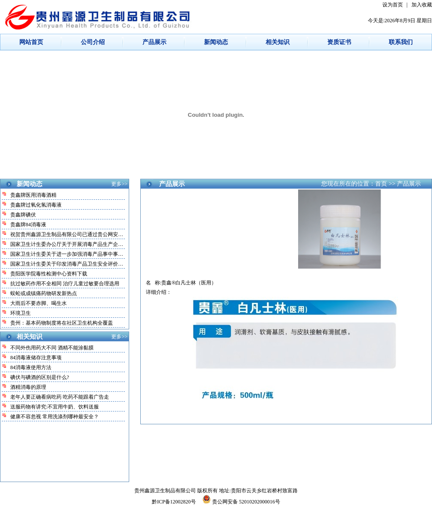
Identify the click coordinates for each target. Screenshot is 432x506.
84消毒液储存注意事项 (36, 358)
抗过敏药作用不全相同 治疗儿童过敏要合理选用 (64, 284)
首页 (381, 184)
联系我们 (401, 42)
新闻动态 (216, 42)
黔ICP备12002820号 (174, 502)
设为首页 (392, 5)
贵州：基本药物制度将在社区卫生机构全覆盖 (61, 323)
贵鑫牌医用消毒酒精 (33, 195)
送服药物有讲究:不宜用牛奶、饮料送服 (54, 407)
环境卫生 (20, 313)
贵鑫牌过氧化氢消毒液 (36, 205)
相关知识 (278, 42)
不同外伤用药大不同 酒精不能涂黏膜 (52, 348)
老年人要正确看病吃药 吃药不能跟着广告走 (59, 397)
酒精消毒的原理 (28, 387)
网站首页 (31, 42)
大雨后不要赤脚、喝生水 (38, 303)
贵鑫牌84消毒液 (28, 225)
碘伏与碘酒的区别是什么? (39, 377)
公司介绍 (93, 42)
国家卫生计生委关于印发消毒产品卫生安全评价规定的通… (77, 264)
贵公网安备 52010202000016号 (241, 502)
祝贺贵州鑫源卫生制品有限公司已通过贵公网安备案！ (71, 234)
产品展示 (154, 42)
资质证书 (339, 42)
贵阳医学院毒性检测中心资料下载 (48, 274)
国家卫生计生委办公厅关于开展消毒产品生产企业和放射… (77, 244)
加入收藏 (421, 5)
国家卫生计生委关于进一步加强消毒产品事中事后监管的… (77, 254)
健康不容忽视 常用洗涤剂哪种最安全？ (54, 417)
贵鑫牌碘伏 (23, 215)
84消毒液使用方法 (30, 367)
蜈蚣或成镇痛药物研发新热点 (43, 293)
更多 (116, 184)
